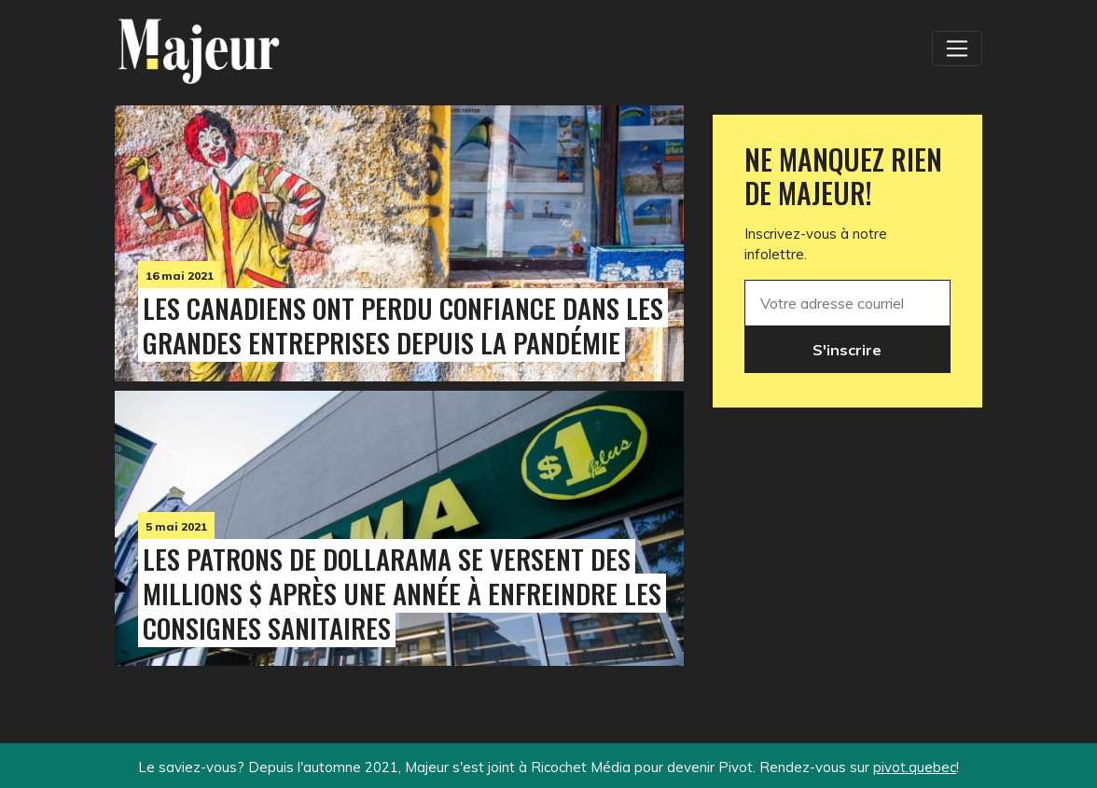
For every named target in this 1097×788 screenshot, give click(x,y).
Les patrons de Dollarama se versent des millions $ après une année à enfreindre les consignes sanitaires (402, 593)
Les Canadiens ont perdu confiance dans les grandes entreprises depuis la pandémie (403, 325)
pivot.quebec (914, 767)
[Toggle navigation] (957, 48)
